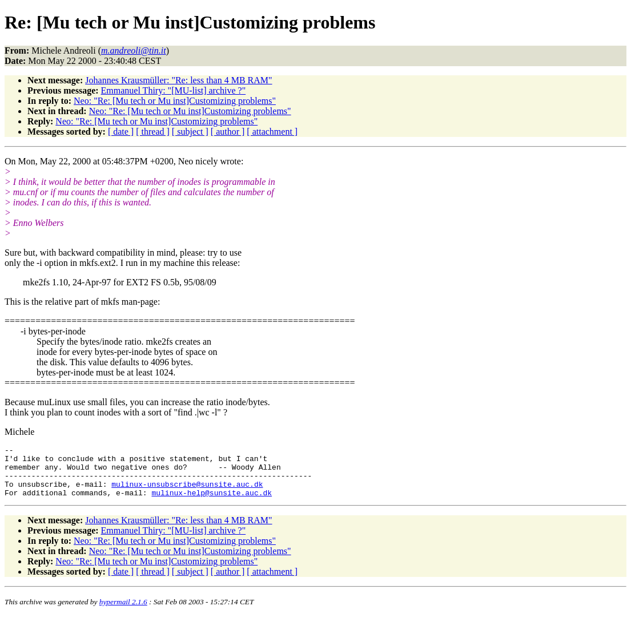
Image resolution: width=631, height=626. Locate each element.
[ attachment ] (272, 131)
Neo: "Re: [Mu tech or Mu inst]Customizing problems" (175, 101)
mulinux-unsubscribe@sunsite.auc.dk (187, 492)
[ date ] (121, 131)
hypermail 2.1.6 (123, 612)
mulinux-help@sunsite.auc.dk (211, 503)
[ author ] (228, 131)
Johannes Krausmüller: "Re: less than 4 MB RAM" (178, 80)
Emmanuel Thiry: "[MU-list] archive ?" (173, 90)
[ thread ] (153, 131)
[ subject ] (190, 131)
